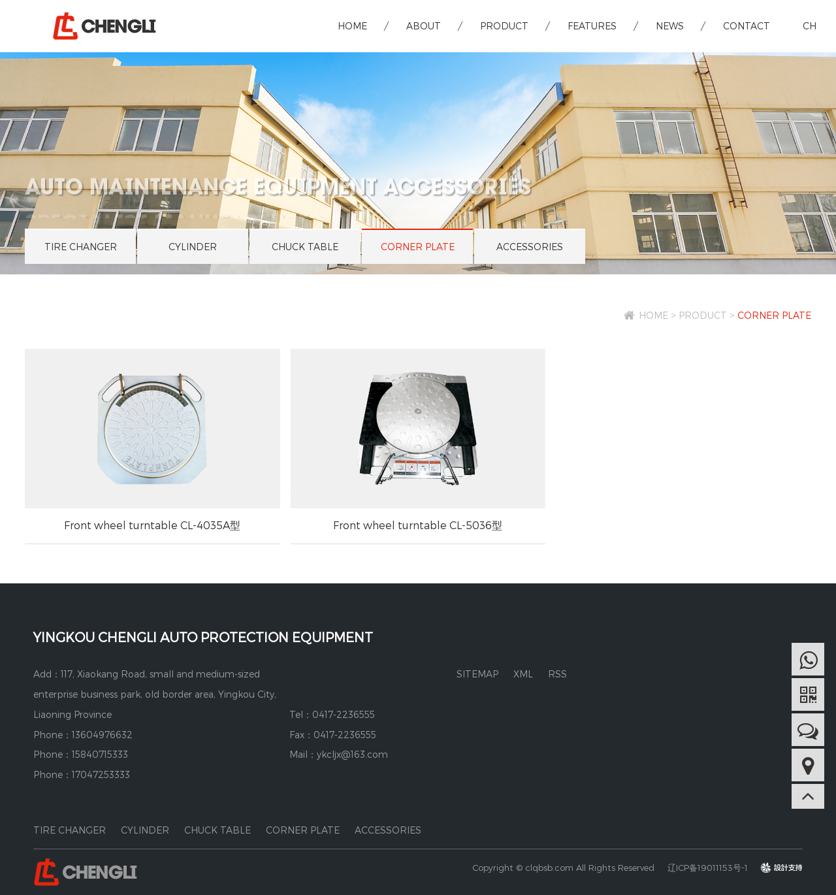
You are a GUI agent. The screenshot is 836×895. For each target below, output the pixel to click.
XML (523, 673)
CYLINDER (193, 246)
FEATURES (592, 25)
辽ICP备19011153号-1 (707, 867)
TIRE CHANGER (80, 246)
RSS (557, 673)
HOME (352, 25)
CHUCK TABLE (305, 246)
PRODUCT (504, 25)
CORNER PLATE (418, 246)
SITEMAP (477, 673)
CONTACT (746, 25)
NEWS (670, 25)
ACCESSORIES (529, 246)
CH (809, 25)
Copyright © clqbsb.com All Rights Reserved (563, 867)
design (789, 867)
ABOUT (423, 25)
